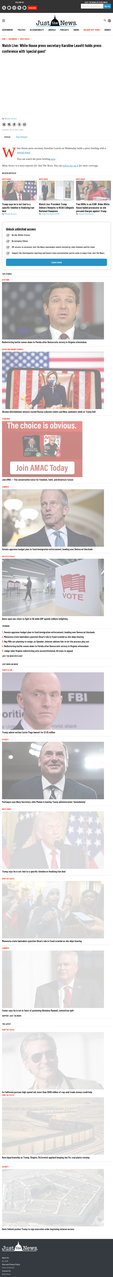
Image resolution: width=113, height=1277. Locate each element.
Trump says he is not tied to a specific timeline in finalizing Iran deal (33, 871)
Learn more (56, 262)
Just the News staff (50, 214)
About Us (5, 1257)
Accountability (37, 29)
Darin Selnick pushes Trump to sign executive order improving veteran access (38, 1229)
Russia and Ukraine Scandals (12, 349)
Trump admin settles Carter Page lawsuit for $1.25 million (28, 732)
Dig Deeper (22, 137)
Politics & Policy (8, 556)
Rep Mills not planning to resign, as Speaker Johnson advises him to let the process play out (46, 641)
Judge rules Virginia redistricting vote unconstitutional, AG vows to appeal (38, 650)
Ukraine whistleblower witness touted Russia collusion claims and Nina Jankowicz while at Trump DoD (49, 411)
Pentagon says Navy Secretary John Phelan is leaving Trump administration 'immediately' (44, 801)
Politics (21, 29)
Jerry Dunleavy (86, 214)
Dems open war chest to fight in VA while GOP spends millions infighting (35, 618)
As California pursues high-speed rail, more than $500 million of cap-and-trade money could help (47, 1092)
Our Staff (5, 1261)
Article (7, 137)
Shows (76, 29)
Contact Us (6, 1271)
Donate (107, 29)
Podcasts (64, 29)
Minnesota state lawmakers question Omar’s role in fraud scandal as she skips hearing (44, 636)
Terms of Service (8, 1267)
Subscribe (32, 8)
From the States (8, 879)
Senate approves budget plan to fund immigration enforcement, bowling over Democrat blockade (47, 549)
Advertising (6, 1274)
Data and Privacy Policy (11, 1264)
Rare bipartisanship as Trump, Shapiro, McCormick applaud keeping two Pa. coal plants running (45, 1157)
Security (5, 739)
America (52, 29)
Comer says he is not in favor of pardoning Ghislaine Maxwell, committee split (38, 1010)
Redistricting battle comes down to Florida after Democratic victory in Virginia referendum (44, 342)
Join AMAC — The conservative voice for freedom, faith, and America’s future (37, 479)
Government (7, 29)
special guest (23, 152)
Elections (5, 280)
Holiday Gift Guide (92, 29)
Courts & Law (7, 670)
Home (4, 39)
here (53, 159)
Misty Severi (11, 119)
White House (24, 39)
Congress (5, 487)
